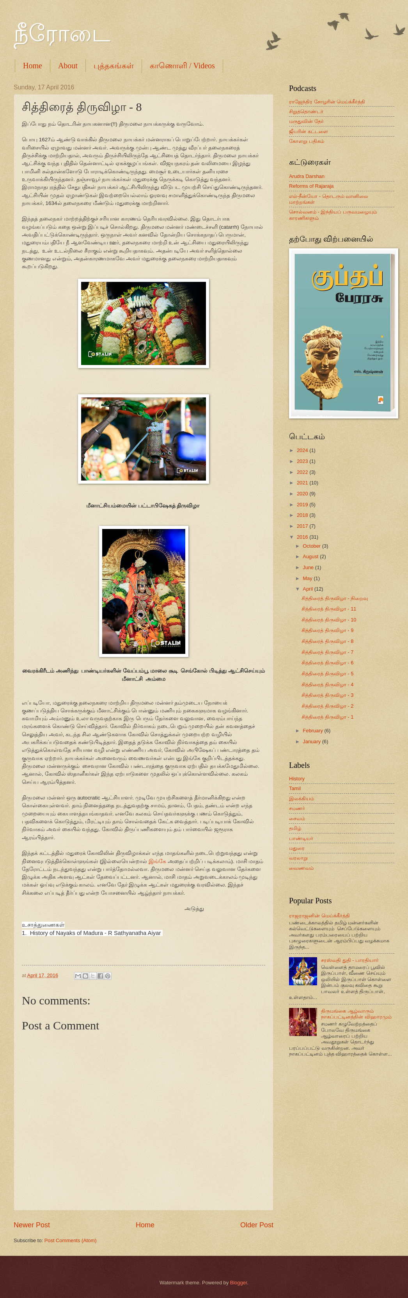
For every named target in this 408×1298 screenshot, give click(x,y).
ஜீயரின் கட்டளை (308, 131)
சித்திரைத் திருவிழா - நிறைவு (335, 598)
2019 (303, 504)
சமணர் (297, 808)
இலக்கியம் (301, 798)
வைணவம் (301, 868)
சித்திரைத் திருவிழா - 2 (327, 706)
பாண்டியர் (301, 838)
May (308, 578)
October (312, 546)
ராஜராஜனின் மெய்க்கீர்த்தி (319, 916)
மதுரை (297, 848)
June (309, 567)
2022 (303, 472)
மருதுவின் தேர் (306, 121)
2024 (303, 450)
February (313, 731)
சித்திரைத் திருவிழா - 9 (327, 630)
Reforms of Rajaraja (311, 186)
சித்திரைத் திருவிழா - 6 (327, 663)
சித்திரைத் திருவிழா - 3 (327, 695)
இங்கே (157, 861)
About (68, 65)
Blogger (238, 1283)
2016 (303, 537)
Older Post (256, 1225)
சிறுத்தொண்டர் (306, 111)
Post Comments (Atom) (70, 1240)
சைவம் (297, 818)
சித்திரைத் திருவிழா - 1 (327, 717)
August (311, 556)
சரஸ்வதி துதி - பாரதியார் (350, 960)
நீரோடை (62, 33)
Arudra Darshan (307, 176)
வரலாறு (298, 858)
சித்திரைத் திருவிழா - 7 (327, 652)
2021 (303, 483)
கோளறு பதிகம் (306, 141)
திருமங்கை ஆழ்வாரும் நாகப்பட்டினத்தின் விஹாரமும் (356, 1014)
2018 (303, 515)
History (297, 779)
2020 (303, 494)
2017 (303, 526)
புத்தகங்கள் (114, 65)
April (308, 589)
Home (32, 65)
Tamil (295, 788)
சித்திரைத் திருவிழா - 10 (329, 620)
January (312, 741)
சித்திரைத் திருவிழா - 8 (327, 641)
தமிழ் (295, 828)
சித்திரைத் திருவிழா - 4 (327, 684)
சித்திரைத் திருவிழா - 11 (329, 609)
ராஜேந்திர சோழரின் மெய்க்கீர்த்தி (327, 102)
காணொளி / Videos (182, 65)
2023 (303, 461)
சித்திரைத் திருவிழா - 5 (327, 674)
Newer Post (32, 1225)
